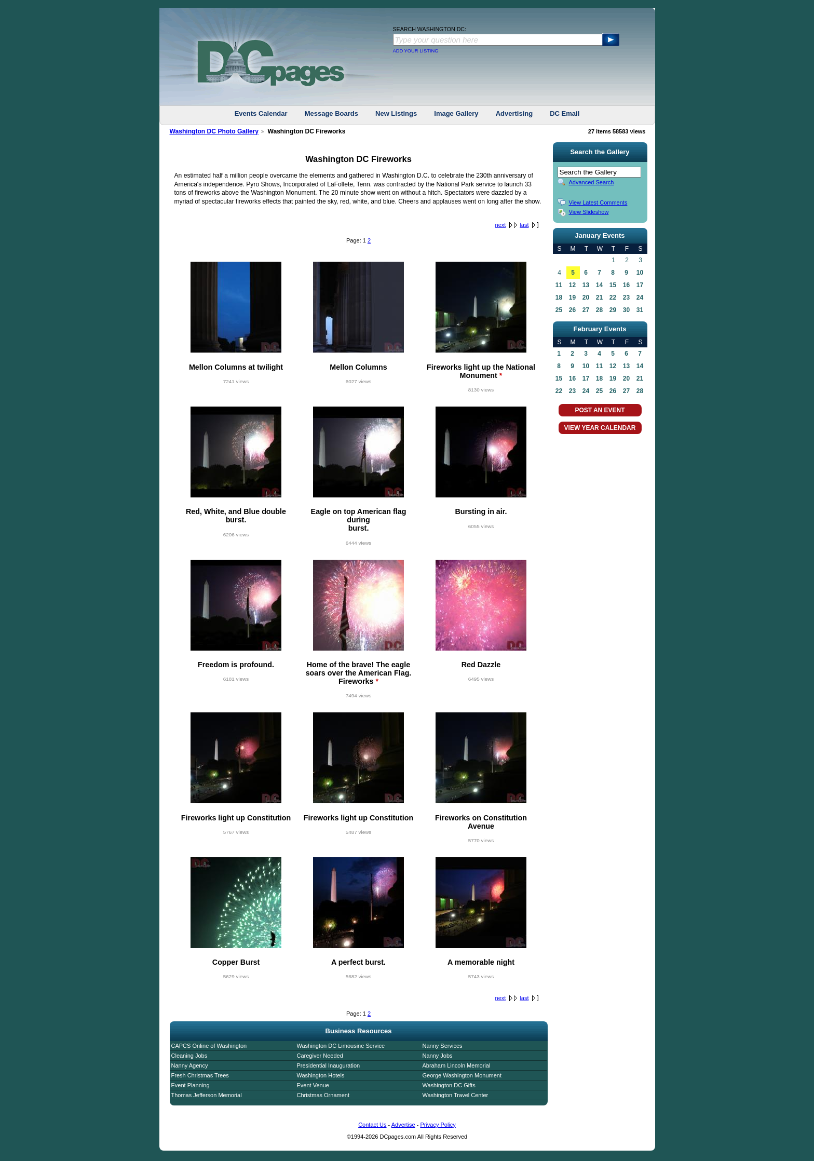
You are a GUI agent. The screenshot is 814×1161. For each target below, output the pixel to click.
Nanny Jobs (438, 1055)
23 (626, 297)
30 (626, 310)
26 (572, 310)
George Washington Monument (462, 1075)
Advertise (403, 1125)
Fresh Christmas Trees (200, 1075)
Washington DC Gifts (449, 1085)
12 (572, 285)
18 (558, 297)
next (500, 225)
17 (639, 285)
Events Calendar (261, 113)
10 (639, 272)
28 (599, 310)
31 (639, 310)
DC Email (564, 113)
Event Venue (313, 1085)
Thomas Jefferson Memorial (206, 1095)
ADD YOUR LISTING (416, 50)
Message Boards (331, 113)
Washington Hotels (321, 1075)
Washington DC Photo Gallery (214, 131)
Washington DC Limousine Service (341, 1046)
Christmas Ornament (323, 1095)
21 (599, 297)
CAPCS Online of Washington (209, 1046)
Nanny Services (443, 1046)
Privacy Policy (437, 1125)
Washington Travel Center (456, 1095)
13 (585, 285)
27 (585, 310)
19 (572, 297)
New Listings (396, 113)
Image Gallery (456, 113)
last (524, 225)
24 (639, 297)
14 (599, 285)
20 (585, 297)
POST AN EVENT (600, 410)
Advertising (514, 113)
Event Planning (190, 1085)
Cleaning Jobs (189, 1055)
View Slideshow (589, 212)
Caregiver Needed (320, 1055)
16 (626, 285)
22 (612, 297)
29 (612, 310)
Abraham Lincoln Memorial (457, 1065)
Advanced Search (591, 182)
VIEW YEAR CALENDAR (600, 427)
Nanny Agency (189, 1065)
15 (612, 285)
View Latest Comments (598, 202)
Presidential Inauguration (328, 1065)
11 (558, 285)
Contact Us (372, 1125)
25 (558, 310)
